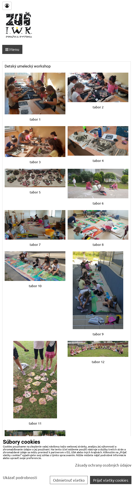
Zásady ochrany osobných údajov (103, 465)
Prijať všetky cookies (110, 480)
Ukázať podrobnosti (20, 477)
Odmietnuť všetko (69, 480)
